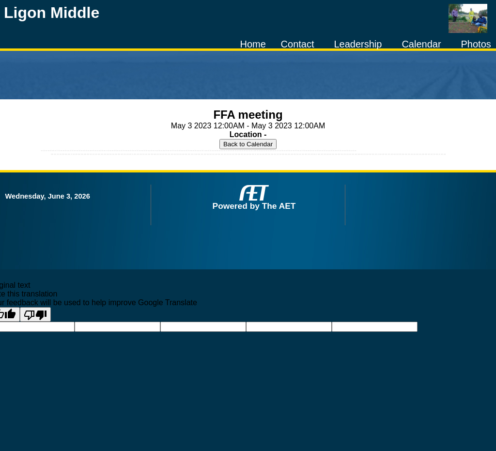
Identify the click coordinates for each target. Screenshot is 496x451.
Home (252, 44)
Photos (476, 44)
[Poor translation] (35, 314)
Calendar (421, 44)
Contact (297, 44)
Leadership (358, 44)
